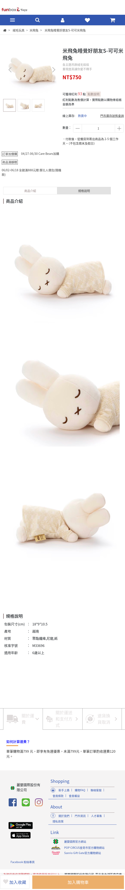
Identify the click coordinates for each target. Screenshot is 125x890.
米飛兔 (34, 30)
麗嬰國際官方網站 (75, 841)
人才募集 (96, 815)
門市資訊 (80, 815)
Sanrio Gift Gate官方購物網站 (82, 852)
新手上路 (63, 790)
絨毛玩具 (18, 30)
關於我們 (63, 815)
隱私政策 (58, 821)
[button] (53, 70)
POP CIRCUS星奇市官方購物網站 (84, 847)
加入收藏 (14, 882)
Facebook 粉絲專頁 (23, 862)
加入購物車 (78, 882)
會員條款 (58, 795)
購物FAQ (80, 790)
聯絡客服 (96, 790)
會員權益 (74, 795)
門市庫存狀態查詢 (112, 116)
